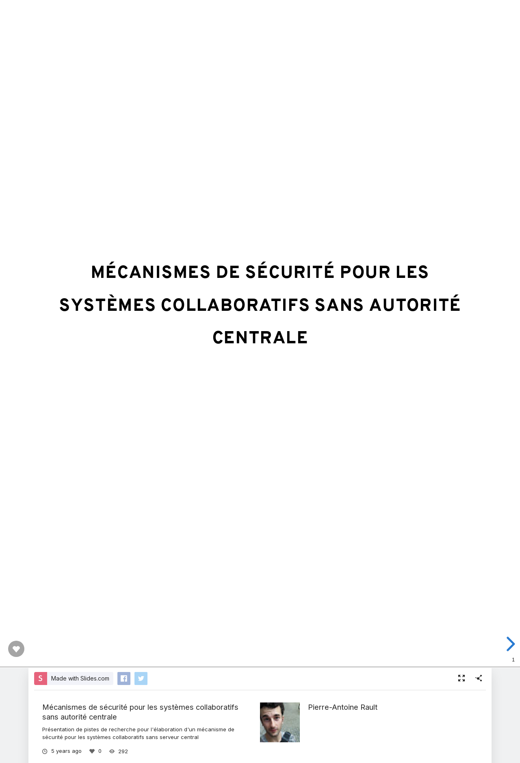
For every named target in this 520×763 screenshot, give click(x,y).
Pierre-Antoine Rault (342, 706)
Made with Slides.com (80, 678)
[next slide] (509, 644)
